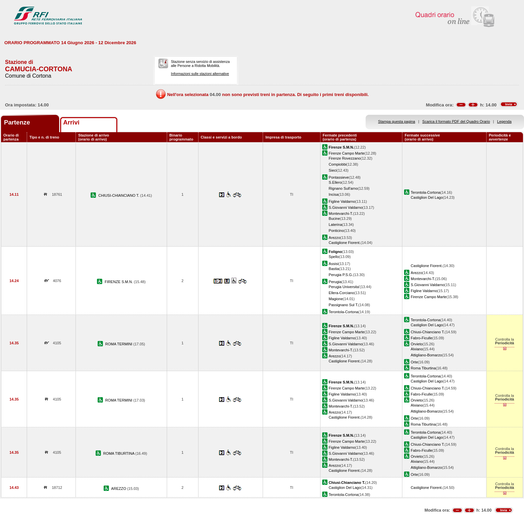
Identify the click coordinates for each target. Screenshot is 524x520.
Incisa (334, 194)
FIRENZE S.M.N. (119, 282)
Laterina (335, 225)
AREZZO (119, 489)
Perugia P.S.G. (341, 275)
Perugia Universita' (344, 287)
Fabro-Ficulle (421, 338)
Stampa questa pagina (396, 121)
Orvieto (417, 344)
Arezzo (334, 238)
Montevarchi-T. (341, 213)
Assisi (334, 264)
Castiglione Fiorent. (345, 243)
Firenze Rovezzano (345, 158)
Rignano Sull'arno (343, 188)
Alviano (417, 349)
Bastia (334, 269)
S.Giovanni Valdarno (346, 207)
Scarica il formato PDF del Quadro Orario (456, 121)
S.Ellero (335, 182)
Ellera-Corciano (341, 293)
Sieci (333, 170)
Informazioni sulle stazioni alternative (200, 74)
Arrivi (71, 122)
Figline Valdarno (342, 201)
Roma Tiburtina (423, 368)
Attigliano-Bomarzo (426, 355)
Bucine (334, 218)
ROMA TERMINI (119, 344)
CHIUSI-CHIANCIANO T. (119, 195)
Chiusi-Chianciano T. (427, 332)
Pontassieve (339, 177)
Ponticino (336, 231)
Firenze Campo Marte (347, 153)
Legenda (504, 121)
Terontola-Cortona (425, 192)
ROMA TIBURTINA (119, 453)
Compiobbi (338, 164)
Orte (414, 362)
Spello (334, 257)
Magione (336, 299)
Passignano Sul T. (343, 305)
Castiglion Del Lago (427, 197)
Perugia (335, 282)
